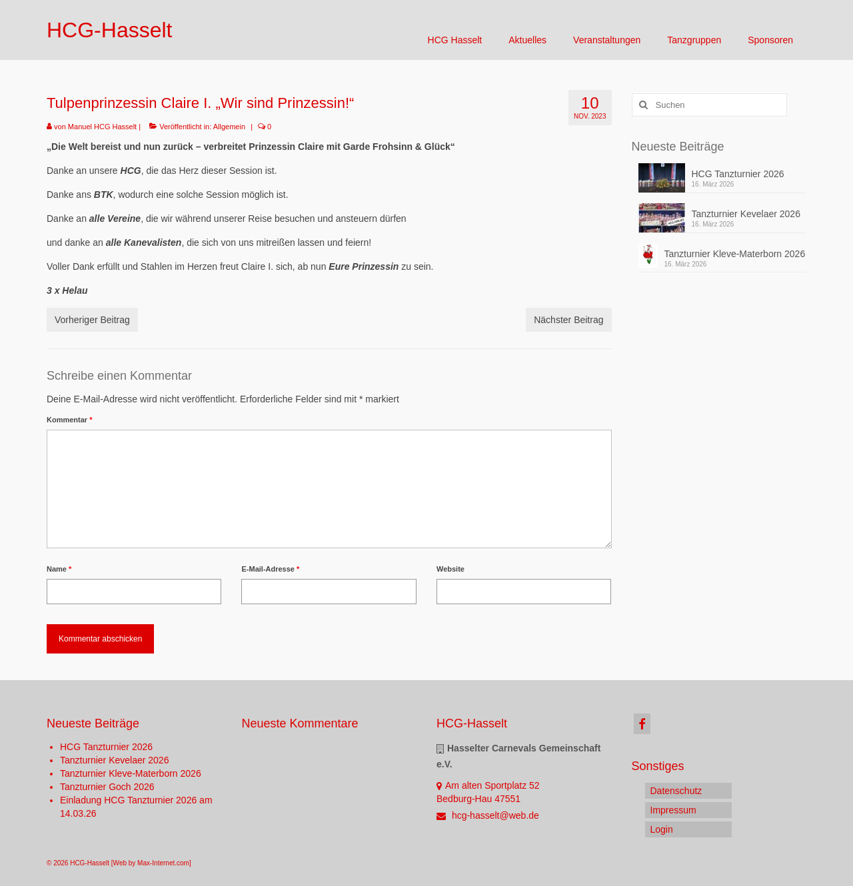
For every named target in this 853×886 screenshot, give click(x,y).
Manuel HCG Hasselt (102, 127)
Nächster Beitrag (568, 319)
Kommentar (69, 420)
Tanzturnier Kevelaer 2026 (746, 214)
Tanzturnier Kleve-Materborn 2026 (735, 253)
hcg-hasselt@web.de (487, 815)
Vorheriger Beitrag (92, 319)
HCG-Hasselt (109, 30)
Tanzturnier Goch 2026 (107, 786)
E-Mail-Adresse (270, 569)
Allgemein (229, 127)
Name (59, 569)
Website (450, 569)
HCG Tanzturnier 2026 (738, 174)
